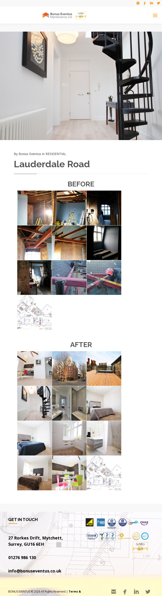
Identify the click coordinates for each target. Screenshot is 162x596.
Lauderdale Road (52, 164)
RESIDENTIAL (56, 154)
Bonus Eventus (30, 154)
